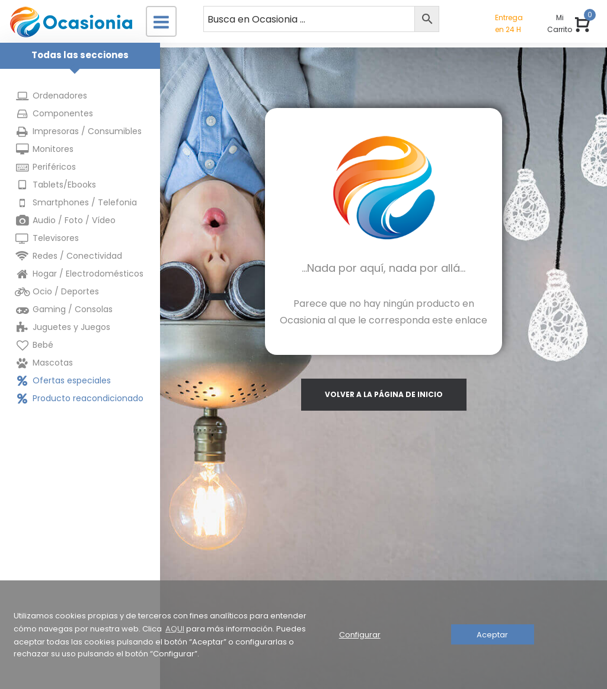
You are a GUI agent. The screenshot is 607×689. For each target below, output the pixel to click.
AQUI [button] (174, 628)
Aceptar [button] (492, 634)
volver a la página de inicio (384, 394)
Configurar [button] (360, 634)
